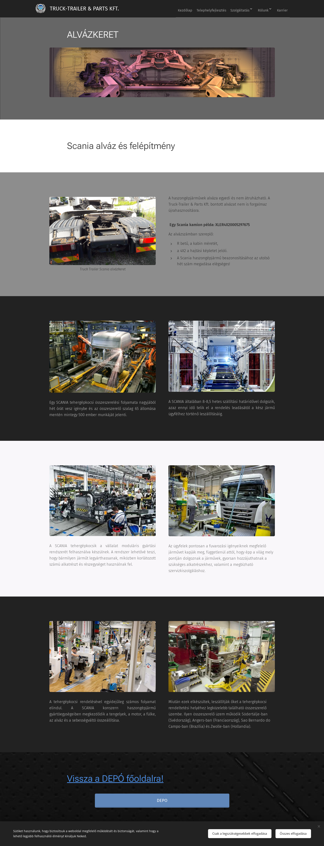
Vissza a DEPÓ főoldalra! (115, 778)
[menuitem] (172, 8)
